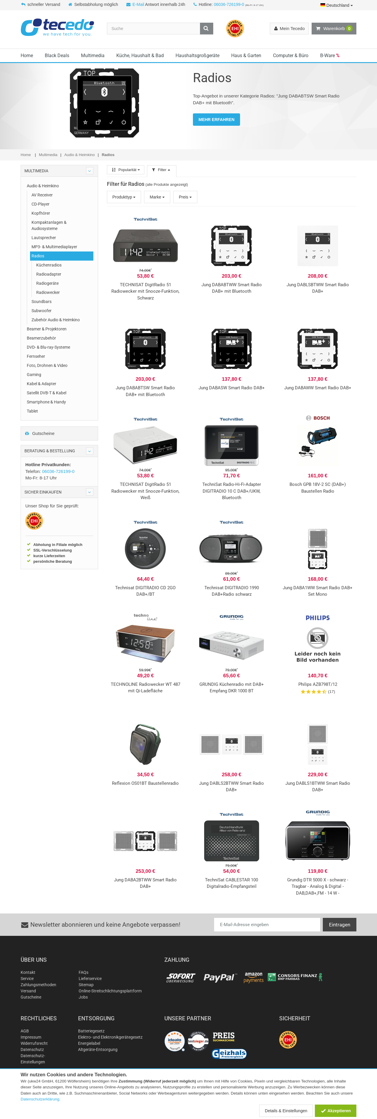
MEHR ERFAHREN (216, 119)
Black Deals (57, 55)
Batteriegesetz (91, 1031)
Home (27, 55)
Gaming (34, 374)
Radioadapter (48, 274)
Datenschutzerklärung (40, 1099)
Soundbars (42, 301)
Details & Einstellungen (286, 1110)
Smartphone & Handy (46, 402)
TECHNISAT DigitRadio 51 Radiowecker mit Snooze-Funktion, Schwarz (145, 291)
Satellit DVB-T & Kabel (46, 392)
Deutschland (336, 5)
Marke (157, 197)
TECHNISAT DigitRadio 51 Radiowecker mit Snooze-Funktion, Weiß (145, 491)
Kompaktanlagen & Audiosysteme (49, 225)
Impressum (31, 1037)
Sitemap (86, 984)
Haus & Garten (246, 55)
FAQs (83, 972)
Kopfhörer (41, 213)
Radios (38, 256)
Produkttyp (124, 197)
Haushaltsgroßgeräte (197, 55)
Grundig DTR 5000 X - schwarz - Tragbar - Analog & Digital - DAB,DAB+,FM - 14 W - (317, 886)
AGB (25, 1031)
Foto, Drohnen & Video (47, 365)
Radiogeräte (47, 283)
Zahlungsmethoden (38, 984)
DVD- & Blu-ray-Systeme (48, 347)
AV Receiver (42, 195)
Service (27, 978)
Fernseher (36, 356)
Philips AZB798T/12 (317, 684)
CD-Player (40, 204)
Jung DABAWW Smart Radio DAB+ (317, 387)
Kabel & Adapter (41, 383)
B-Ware (330, 55)
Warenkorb (334, 28)
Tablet (32, 411)
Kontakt (28, 972)
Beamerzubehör (41, 338)
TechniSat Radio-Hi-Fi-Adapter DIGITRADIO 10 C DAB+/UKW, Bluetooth (231, 491)
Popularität (125, 170)
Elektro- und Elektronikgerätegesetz (110, 1037)
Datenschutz (32, 1049)
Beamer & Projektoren (47, 329)
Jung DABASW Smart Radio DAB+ (232, 387)
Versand (28, 991)
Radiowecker (48, 292)
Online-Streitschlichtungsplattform (110, 991)
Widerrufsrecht (34, 1043)
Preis (185, 197)
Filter (161, 170)
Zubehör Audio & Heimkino (56, 319)
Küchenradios (49, 265)
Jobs (83, 997)
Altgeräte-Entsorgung (98, 1049)
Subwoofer (42, 310)
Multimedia (93, 55)
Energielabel (89, 1043)
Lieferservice (90, 978)
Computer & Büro (290, 55)
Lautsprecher (44, 237)
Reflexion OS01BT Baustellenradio (145, 783)
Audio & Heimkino (43, 185)
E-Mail (138, 4)
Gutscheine (39, 433)
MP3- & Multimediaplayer (54, 246)
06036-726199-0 (229, 4)
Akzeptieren (335, 1111)
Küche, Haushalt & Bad (140, 55)
